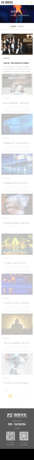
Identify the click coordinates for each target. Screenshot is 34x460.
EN (28, 2)
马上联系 (17, 428)
